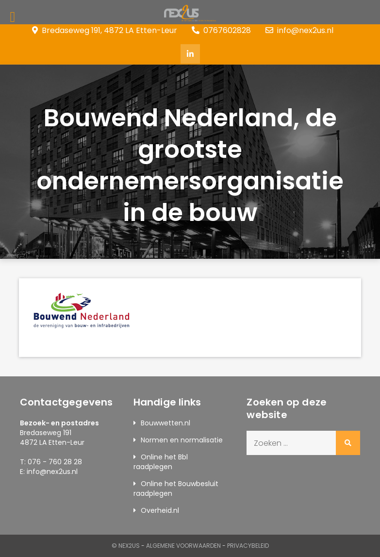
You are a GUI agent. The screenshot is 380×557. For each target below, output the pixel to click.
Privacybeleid (248, 545)
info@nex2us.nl (299, 30)
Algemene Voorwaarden (183, 545)
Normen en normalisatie (182, 440)
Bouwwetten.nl (165, 423)
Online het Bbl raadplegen (160, 462)
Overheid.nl (160, 510)
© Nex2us (126, 545)
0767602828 (221, 30)
